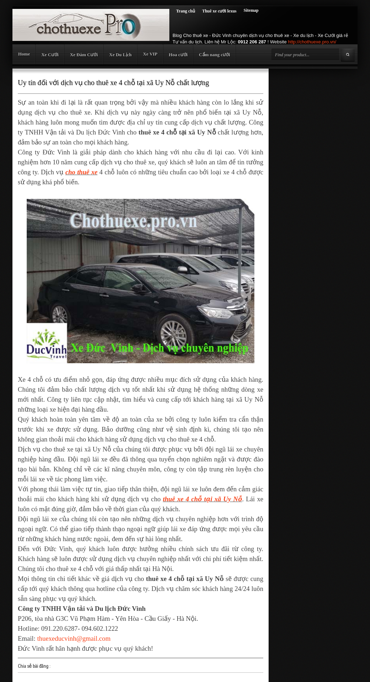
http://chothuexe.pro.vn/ (312, 41)
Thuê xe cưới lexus (219, 11)
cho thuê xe (81, 172)
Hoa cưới (178, 54)
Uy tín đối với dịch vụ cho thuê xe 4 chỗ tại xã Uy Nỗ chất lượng (113, 82)
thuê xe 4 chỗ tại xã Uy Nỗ (202, 499)
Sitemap (251, 10)
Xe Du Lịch (120, 54)
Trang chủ (185, 11)
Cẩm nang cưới (214, 54)
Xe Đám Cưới (84, 54)
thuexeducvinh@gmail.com (73, 638)
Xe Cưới (49, 54)
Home (24, 54)
